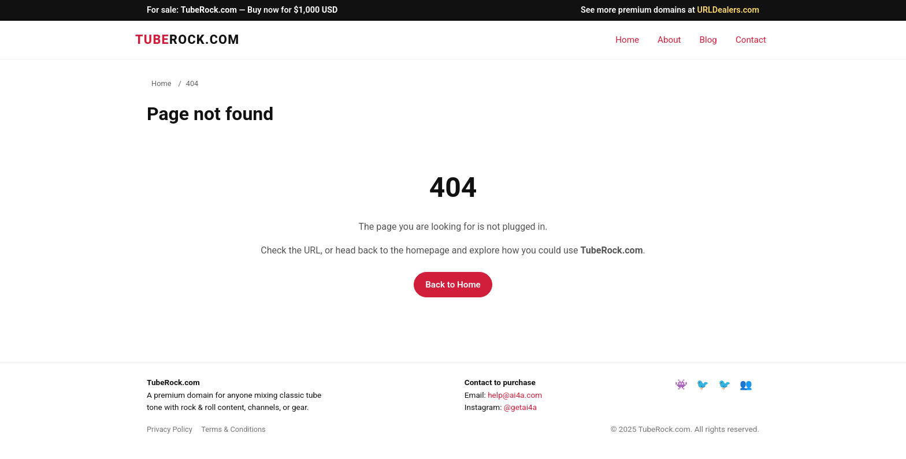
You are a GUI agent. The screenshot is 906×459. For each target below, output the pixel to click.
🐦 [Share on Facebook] (702, 384)
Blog (708, 40)
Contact (751, 40)
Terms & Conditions (233, 429)
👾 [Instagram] (681, 384)
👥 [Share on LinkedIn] (746, 384)
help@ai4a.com (515, 395)
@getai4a (520, 407)
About (669, 40)
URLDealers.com (728, 10)
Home (627, 40)
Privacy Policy (169, 429)
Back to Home (453, 284)
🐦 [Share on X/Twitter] (724, 384)
